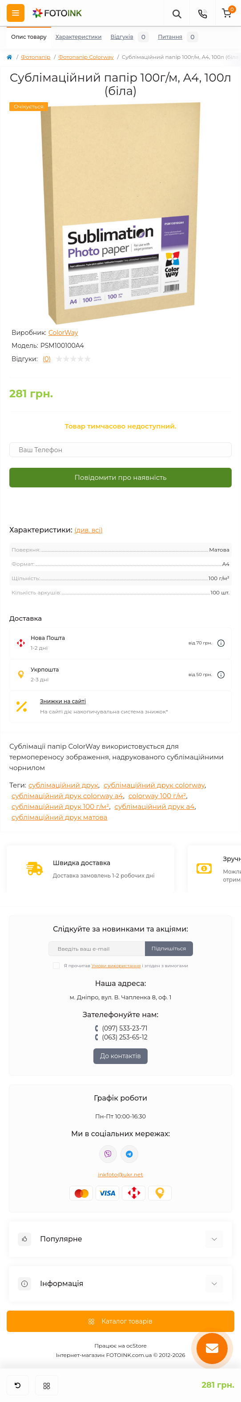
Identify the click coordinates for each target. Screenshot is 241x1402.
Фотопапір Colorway (85, 57)
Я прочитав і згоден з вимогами (126, 965)
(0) (47, 359)
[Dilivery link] (221, 643)
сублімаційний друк (63, 785)
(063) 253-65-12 (124, 1037)
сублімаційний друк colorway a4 (67, 796)
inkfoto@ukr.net (120, 1174)
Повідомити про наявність (121, 477)
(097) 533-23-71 (124, 1028)
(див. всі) (89, 530)
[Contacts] (202, 13)
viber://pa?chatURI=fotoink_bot (108, 1154)
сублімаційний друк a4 (155, 806)
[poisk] (176, 13)
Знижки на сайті (63, 701)
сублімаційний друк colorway (154, 785)
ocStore (136, 1345)
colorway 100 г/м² (157, 796)
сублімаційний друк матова (60, 817)
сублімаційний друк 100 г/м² (60, 806)
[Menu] (15, 13)
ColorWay (63, 333)
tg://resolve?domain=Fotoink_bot (129, 1154)
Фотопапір (35, 57)
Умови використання (116, 966)
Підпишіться (169, 948)
